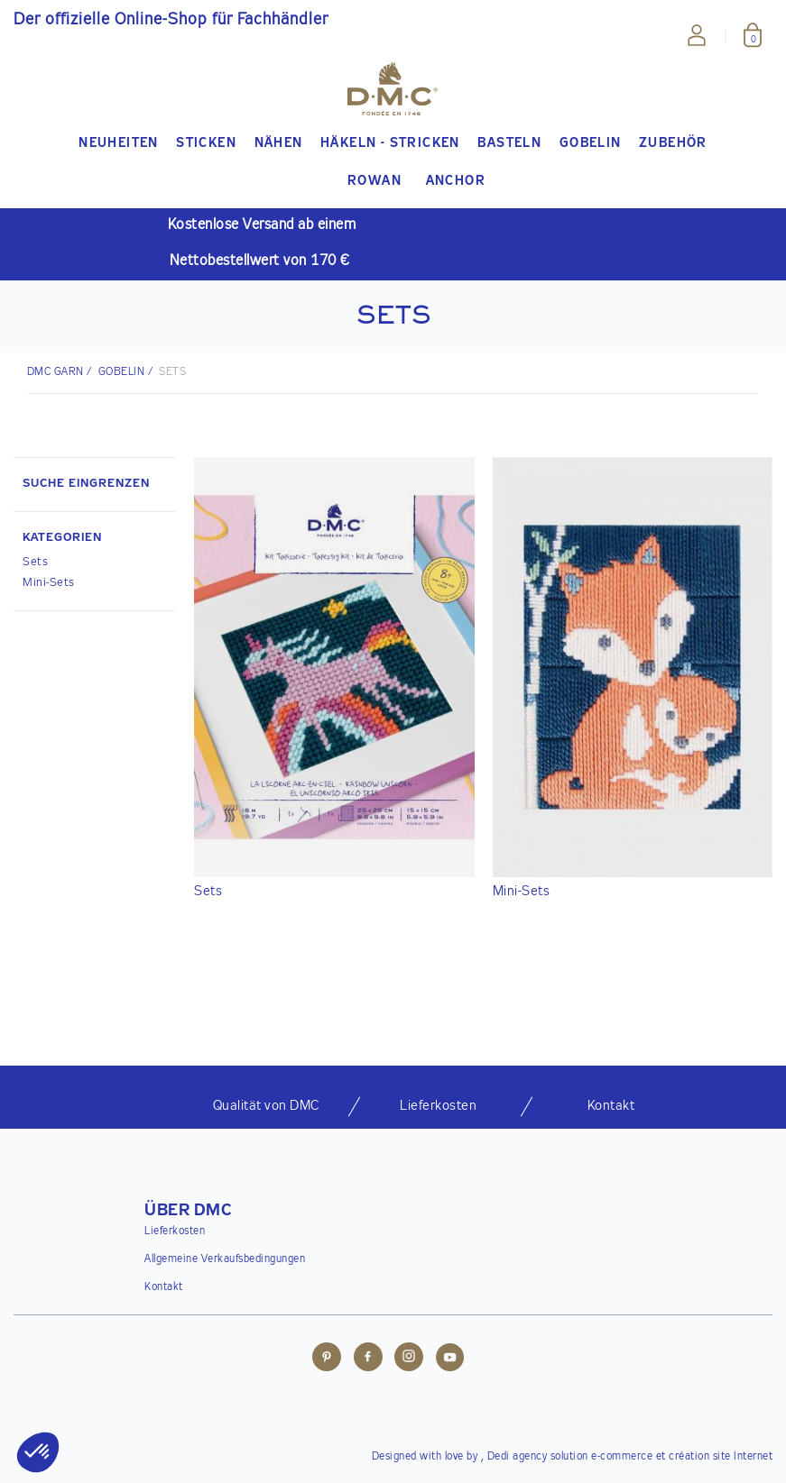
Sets (35, 562)
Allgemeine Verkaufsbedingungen (224, 1259)
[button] (95, 540)
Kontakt (163, 1287)
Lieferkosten (174, 1231)
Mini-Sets (49, 583)
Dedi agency (517, 1456)
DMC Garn (55, 372)
